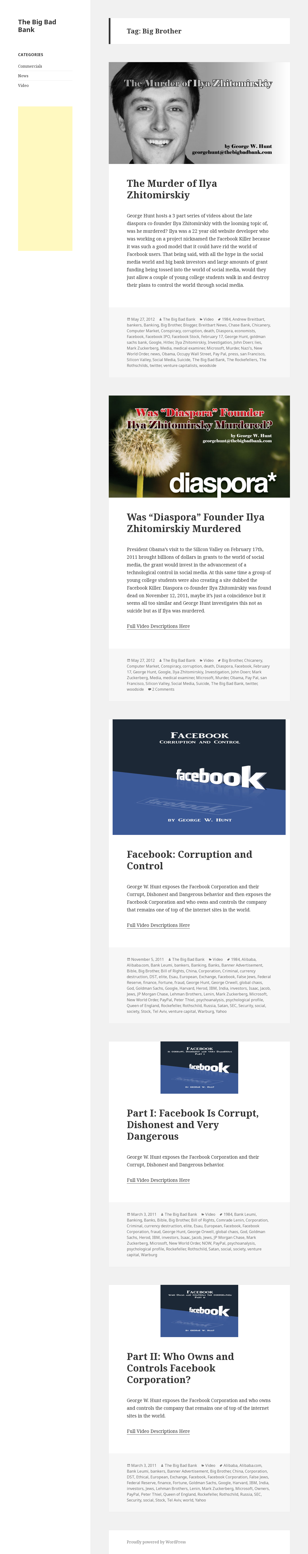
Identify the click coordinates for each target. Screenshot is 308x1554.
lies (258, 342)
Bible (131, 971)
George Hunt (236, 336)
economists (245, 330)
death (209, 330)
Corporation (209, 971)
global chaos (250, 982)
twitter (155, 365)
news (155, 354)
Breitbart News (213, 325)
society (133, 1011)
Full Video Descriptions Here (158, 626)
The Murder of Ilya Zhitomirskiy (172, 189)
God (130, 988)
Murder (232, 348)
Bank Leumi (161, 965)
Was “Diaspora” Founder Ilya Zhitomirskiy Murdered (196, 522)
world (188, 1500)
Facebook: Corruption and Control (189, 860)
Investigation (220, 342)
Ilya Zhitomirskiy (190, 342)
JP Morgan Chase (152, 994)
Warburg (206, 1011)
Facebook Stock (185, 336)
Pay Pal (219, 354)
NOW (206, 1243)
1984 (226, 319)
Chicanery (261, 325)
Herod (201, 988)
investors (238, 988)
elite (163, 976)
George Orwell (224, 982)
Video (23, 85)
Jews (131, 994)
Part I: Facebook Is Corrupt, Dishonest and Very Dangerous (193, 1124)
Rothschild (192, 1005)
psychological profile (244, 999)
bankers (134, 325)
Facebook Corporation (227, 1477)
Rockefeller (171, 1005)
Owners (262, 1488)
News (23, 75)
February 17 (212, 336)
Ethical (142, 1477)
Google (155, 342)
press (233, 354)
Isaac (253, 988)
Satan (223, 1005)
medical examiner (189, 348)
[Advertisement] (45, 178)
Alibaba (249, 959)
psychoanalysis (210, 999)
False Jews (246, 976)
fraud (179, 982)
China (191, 971)
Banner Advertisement (241, 965)
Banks (213, 965)
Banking (151, 325)
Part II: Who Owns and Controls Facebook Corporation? (180, 1368)
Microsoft (215, 348)
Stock (146, 1011)
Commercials (30, 66)
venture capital (182, 1011)
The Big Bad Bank (37, 25)
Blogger (190, 325)
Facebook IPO (158, 336)
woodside (207, 365)
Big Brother (171, 325)
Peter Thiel (184, 999)
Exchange (207, 976)
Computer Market (143, 330)
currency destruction (163, 1226)
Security (245, 1005)
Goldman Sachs (149, 988)
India (223, 988)
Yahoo (221, 1011)
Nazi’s (246, 348)
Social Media (164, 359)
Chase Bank (239, 325)
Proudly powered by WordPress (156, 1542)
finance (149, 982)
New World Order (142, 999)
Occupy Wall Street (194, 354)
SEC (233, 1005)
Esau (173, 976)
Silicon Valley (139, 359)
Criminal (230, 971)
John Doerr (243, 342)
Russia (210, 1005)
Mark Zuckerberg (142, 348)
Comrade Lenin (230, 1220)
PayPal (166, 999)
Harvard (187, 988)
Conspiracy (171, 330)
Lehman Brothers (186, 994)
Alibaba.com (138, 965)
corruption (192, 330)
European (188, 976)
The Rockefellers (242, 359)
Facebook (135, 336)
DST (153, 976)
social (260, 1005)
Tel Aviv (160, 1011)
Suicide (183, 359)
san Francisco (252, 354)
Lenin (209, 994)
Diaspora (224, 330)
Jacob (265, 988)
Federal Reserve (141, 1482)
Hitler (168, 342)
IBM (213, 988)
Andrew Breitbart (248, 319)
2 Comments (163, 689)
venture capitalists (180, 365)
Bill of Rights (172, 971)
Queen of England (143, 1005)
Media (166, 348)
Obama (168, 354)
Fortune (165, 982)
